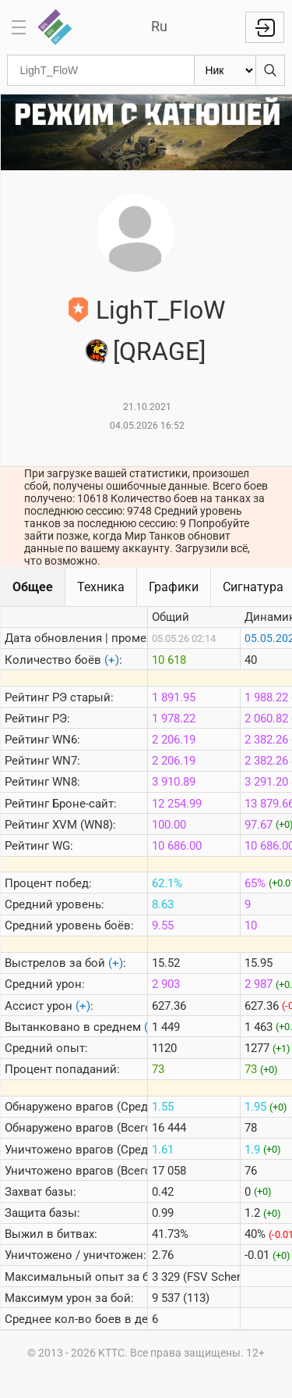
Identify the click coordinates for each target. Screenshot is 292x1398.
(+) (111, 660)
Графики (174, 587)
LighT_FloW (160, 310)
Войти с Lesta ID (264, 27)
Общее (32, 587)
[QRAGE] (159, 351)
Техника (101, 587)
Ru (159, 26)
